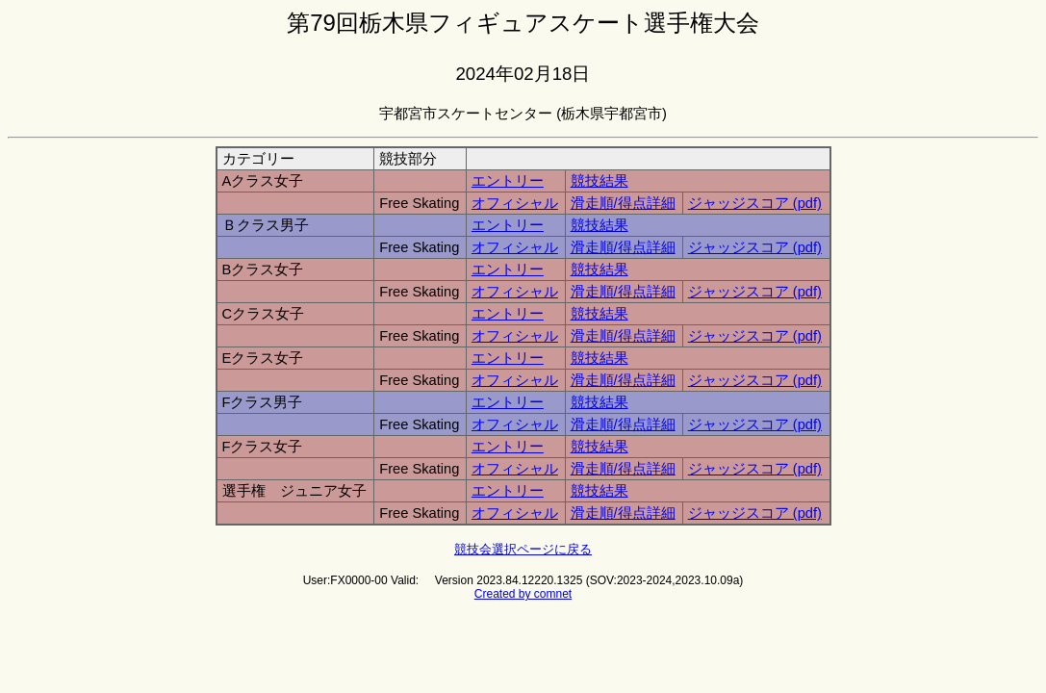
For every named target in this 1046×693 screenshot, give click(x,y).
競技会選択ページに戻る (523, 549)
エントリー (508, 181)
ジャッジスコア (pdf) (755, 203)
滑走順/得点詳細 (623, 203)
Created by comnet (523, 594)
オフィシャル (515, 203)
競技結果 (599, 181)
